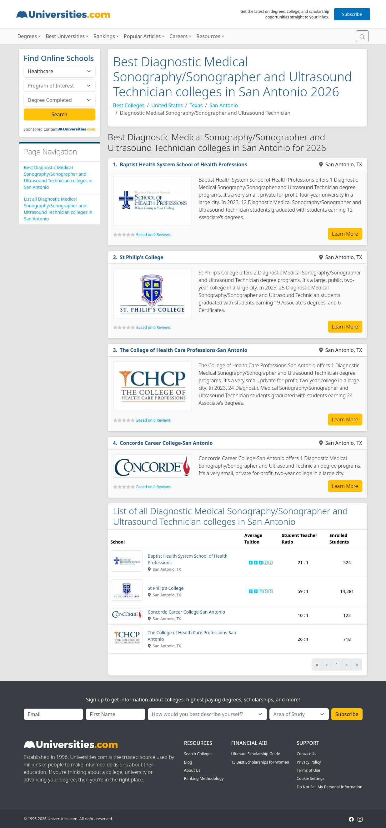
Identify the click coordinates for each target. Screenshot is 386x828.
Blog (188, 762)
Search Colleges (198, 753)
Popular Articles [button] (142, 36)
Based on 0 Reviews (153, 234)
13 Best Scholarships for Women (260, 762)
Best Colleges (129, 105)
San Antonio (223, 105)
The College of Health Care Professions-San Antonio (183, 350)
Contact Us (306, 753)
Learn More (345, 233)
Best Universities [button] (65, 36)
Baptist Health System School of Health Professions (183, 164)
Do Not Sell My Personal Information (329, 787)
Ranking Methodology (204, 778)
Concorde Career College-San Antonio (166, 442)
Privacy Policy (309, 762)
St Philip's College (141, 257)
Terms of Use (308, 770)
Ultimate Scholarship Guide (255, 753)
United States (167, 105)
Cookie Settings (310, 778)
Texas (196, 105)
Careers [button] (178, 36)
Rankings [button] (104, 36)
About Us (192, 770)
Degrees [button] (27, 36)
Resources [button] (208, 36)
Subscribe (352, 14)
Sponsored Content (41, 129)
